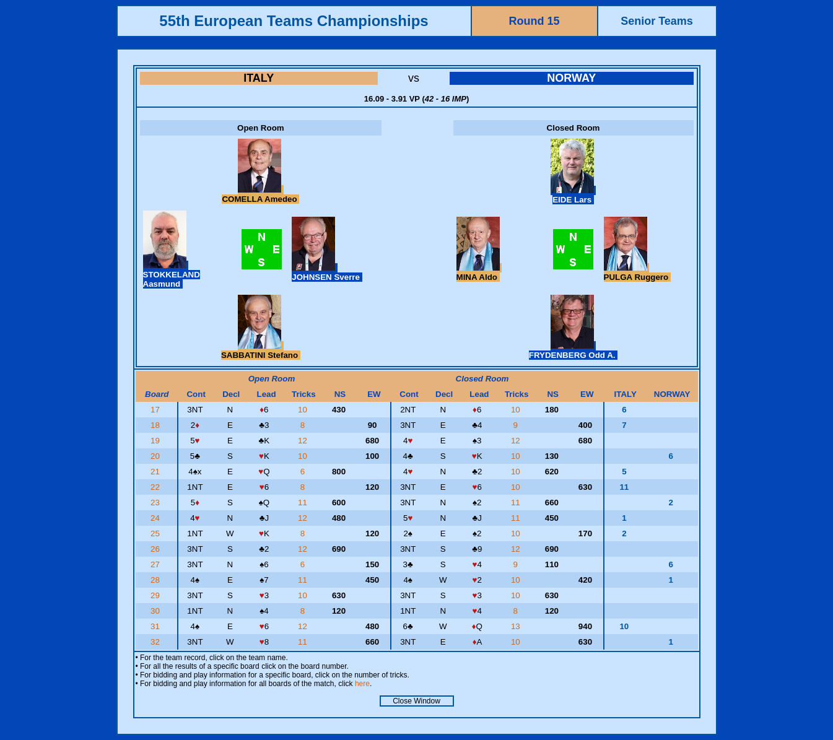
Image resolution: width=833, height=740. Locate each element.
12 (304, 440)
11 (304, 502)
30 (156, 611)
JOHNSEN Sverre (327, 272)
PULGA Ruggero (637, 272)
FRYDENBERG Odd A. (573, 350)
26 (156, 549)
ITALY (258, 78)
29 (156, 595)
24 (156, 518)
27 (156, 564)
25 (156, 533)
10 (304, 409)
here (362, 683)
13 (517, 626)
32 (156, 641)
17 (156, 409)
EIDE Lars (573, 195)
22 (156, 487)
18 (156, 425)
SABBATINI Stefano (260, 350)
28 (156, 580)
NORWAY (571, 78)
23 (156, 502)
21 (156, 471)
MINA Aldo (479, 272)
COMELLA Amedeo (260, 194)
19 (156, 440)
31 (156, 626)
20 (156, 456)
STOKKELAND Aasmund (171, 275)
